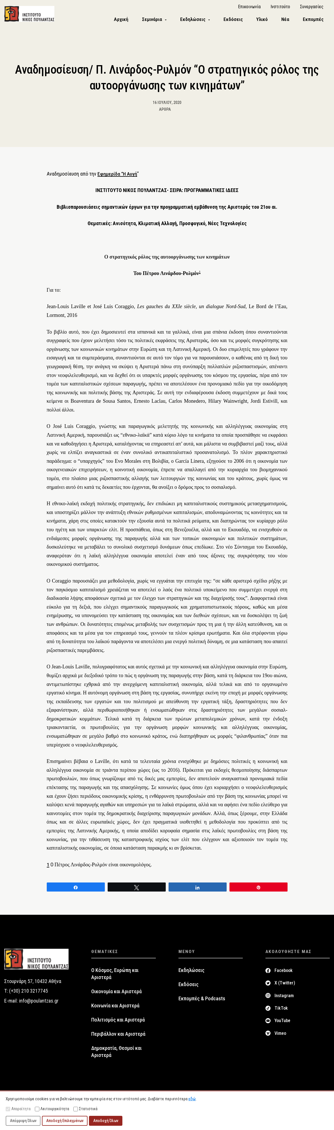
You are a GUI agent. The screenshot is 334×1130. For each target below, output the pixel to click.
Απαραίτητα (18, 1108)
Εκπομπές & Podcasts (201, 1002)
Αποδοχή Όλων (105, 1120)
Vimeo (280, 1037)
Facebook (284, 974)
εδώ (192, 1098)
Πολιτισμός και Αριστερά (118, 1024)
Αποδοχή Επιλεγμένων (65, 1120)
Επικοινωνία (249, 8)
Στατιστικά (85, 1108)
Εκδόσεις (188, 988)
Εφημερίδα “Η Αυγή (117, 178)
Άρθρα (165, 113)
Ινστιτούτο (280, 8)
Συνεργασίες (312, 8)
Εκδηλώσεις (191, 974)
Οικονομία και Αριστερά (116, 995)
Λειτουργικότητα (52, 1108)
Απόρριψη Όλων (23, 1120)
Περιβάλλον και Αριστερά (118, 1038)
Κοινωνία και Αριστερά (115, 1010)
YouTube (282, 1024)
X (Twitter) (285, 987)
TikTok (281, 1012)
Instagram (284, 999)
